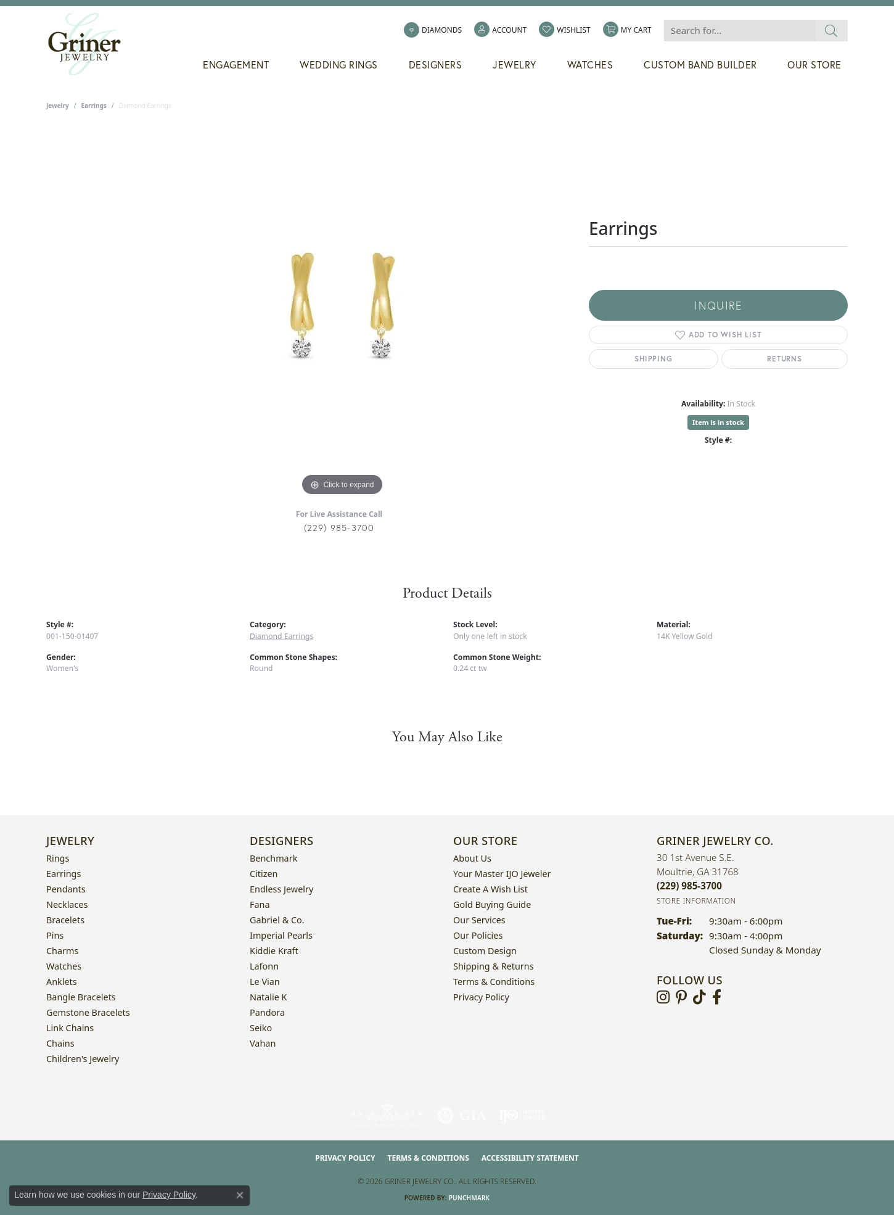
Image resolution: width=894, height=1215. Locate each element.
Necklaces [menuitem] (67, 904)
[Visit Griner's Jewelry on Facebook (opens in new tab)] (716, 997)
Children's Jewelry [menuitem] (82, 1059)
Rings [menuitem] (57, 858)
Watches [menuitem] (63, 966)
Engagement (236, 65)
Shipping (653, 358)
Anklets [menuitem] (61, 981)
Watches (590, 65)
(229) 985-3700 (339, 527)
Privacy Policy (481, 997)
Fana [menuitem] (260, 904)
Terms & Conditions (494, 981)
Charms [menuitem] (62, 951)
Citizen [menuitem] (264, 873)
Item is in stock (718, 422)
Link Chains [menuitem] (70, 1028)
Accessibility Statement (530, 1158)
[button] (500, 30)
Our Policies (477, 935)
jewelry (57, 105)
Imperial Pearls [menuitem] (281, 935)
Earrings (94, 105)
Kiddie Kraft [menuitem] (274, 951)
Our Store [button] (814, 65)
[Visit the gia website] (461, 1115)
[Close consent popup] (240, 1195)
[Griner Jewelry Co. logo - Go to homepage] (90, 44)
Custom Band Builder (700, 65)
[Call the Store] (689, 885)
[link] (433, 30)
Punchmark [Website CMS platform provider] (469, 1197)
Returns (784, 358)
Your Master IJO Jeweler (502, 873)
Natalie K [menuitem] (268, 997)
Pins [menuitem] (55, 935)
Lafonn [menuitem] (264, 966)
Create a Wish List (490, 889)
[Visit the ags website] (387, 1115)
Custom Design (485, 951)
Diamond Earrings (281, 636)
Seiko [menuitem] (261, 1028)
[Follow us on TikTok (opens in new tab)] (699, 997)
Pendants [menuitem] (66, 889)
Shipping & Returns (493, 966)
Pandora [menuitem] (267, 1012)
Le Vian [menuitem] (265, 981)
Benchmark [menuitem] (273, 858)
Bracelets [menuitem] (65, 920)
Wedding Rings (339, 65)
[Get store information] (696, 901)
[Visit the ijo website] (522, 1115)
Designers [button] (435, 65)
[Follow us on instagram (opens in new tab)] (663, 997)
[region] (342, 314)
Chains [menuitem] (60, 1043)
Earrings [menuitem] (63, 873)
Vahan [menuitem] (263, 1043)
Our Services (479, 920)
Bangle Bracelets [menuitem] (81, 997)
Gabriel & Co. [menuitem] (277, 920)
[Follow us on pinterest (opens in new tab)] (681, 997)
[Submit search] (831, 30)
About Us (472, 858)
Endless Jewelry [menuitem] (281, 889)
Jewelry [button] (514, 65)
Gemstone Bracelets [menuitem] (88, 1012)
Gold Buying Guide (492, 904)
